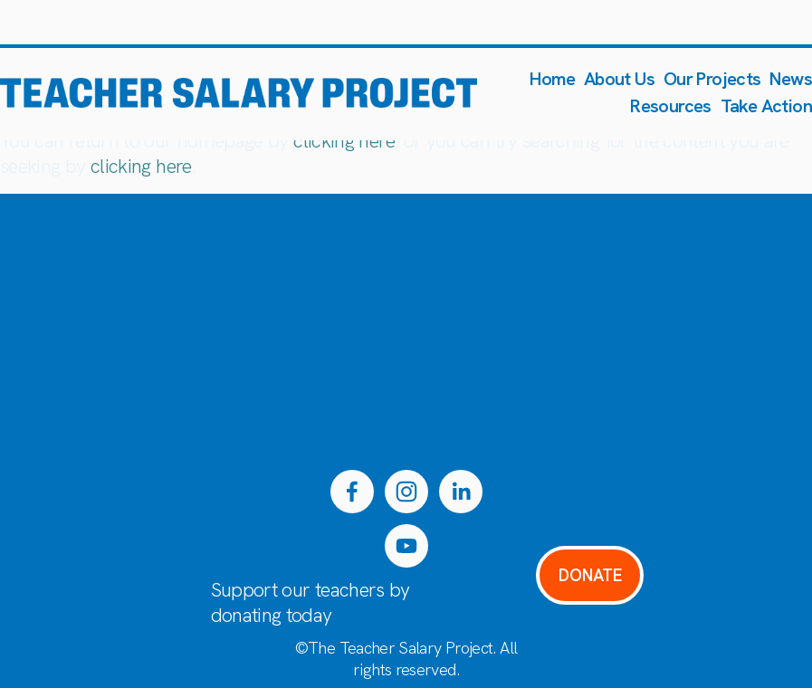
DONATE (590, 575)
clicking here (344, 141)
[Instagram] (406, 491)
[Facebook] (352, 491)
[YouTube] (406, 546)
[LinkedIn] (460, 491)
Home (552, 79)
